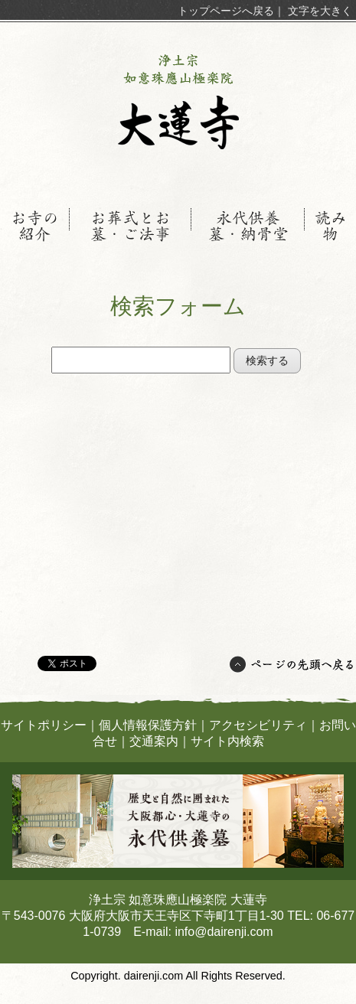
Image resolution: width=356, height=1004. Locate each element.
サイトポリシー (44, 725)
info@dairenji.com (224, 931)
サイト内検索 (227, 741)
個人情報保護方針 (148, 725)
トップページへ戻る (226, 11)
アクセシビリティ (258, 725)
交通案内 (153, 741)
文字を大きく (320, 11)
